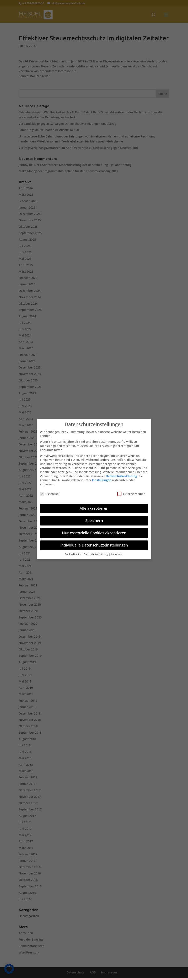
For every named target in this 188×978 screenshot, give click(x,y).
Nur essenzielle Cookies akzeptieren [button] (94, 530)
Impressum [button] (117, 551)
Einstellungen (101, 478)
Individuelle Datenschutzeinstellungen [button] (94, 542)
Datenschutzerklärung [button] (96, 551)
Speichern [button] (94, 518)
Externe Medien (131, 491)
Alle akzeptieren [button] (94, 505)
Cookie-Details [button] (73, 551)
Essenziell (49, 491)
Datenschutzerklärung (121, 474)
